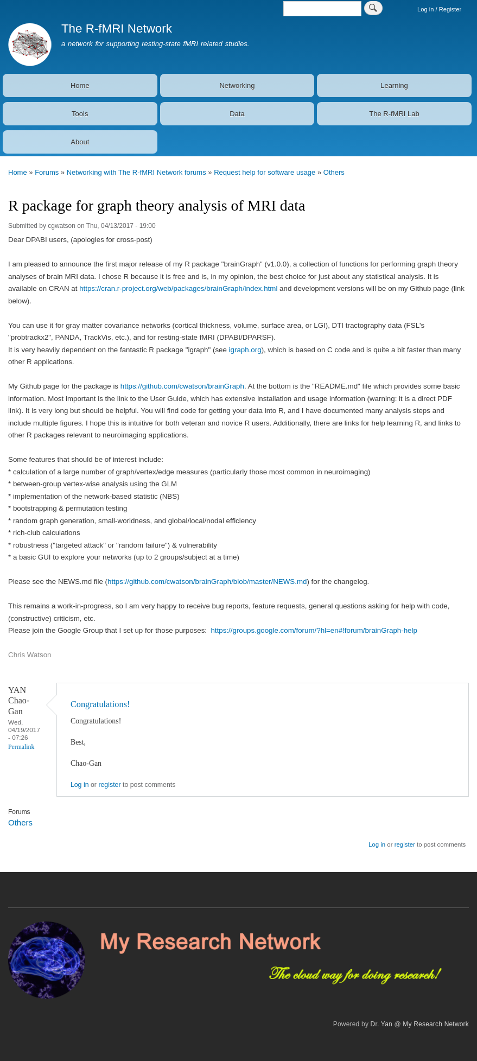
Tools (80, 114)
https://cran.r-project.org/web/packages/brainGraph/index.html (178, 288)
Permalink (21, 747)
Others (334, 172)
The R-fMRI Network (116, 28)
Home (80, 85)
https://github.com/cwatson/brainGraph (182, 386)
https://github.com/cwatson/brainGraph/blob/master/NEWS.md (207, 581)
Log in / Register (439, 9)
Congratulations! (100, 704)
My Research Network (436, 1024)
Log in (80, 785)
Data (237, 114)
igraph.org (245, 350)
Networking (237, 85)
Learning (394, 85)
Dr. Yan (381, 1024)
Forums (47, 172)
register (109, 785)
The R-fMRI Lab (394, 114)
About (80, 142)
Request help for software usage (264, 172)
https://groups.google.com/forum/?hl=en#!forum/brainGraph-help (314, 630)
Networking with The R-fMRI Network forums (136, 172)
